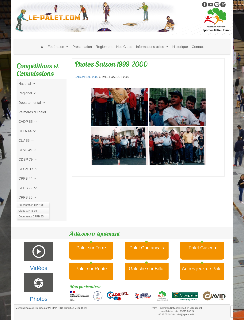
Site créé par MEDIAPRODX (49, 308)
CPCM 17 (28, 169)
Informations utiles (152, 46)
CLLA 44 (27, 131)
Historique (180, 47)
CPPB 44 (27, 178)
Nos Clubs (124, 47)
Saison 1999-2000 (86, 76)
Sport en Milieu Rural (76, 308)
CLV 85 (26, 140)
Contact (198, 47)
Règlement (104, 47)
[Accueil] (42, 46)
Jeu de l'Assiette (30, 207)
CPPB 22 (27, 188)
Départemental (31, 102)
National (27, 83)
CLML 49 (27, 150)
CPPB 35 (27, 197)
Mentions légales (24, 308)
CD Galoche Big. (31, 216)
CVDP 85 (27, 121)
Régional (27, 93)
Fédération (58, 46)
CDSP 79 (27, 159)
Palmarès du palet (32, 112)
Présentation (82, 47)
